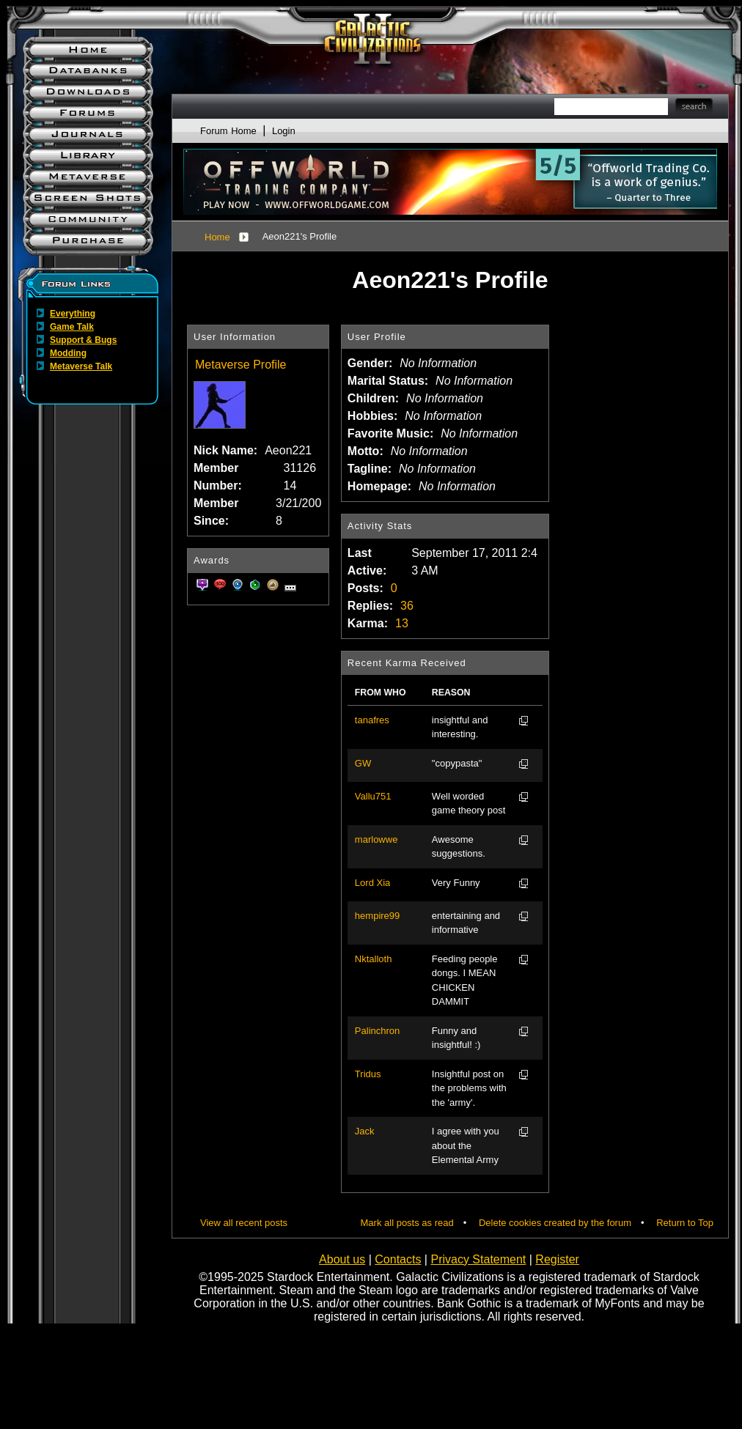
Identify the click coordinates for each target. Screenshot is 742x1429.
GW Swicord (372, 764)
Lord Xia (372, 882)
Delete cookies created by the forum (555, 1222)
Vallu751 (373, 796)
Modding (68, 353)
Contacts (398, 1259)
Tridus (368, 1073)
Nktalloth (373, 958)
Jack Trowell (370, 1132)
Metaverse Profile (241, 364)
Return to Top (684, 1222)
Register (557, 1259)
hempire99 (377, 915)
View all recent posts (243, 1222)
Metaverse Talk (81, 366)
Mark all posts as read (407, 1222)
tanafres (372, 719)
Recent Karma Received (407, 662)
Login (283, 130)
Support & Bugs (83, 340)
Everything (72, 314)
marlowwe (376, 839)
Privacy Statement (478, 1259)
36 (407, 605)
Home (217, 237)
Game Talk (72, 327)
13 (401, 623)
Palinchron (377, 1030)
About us (342, 1259)
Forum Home (228, 130)
